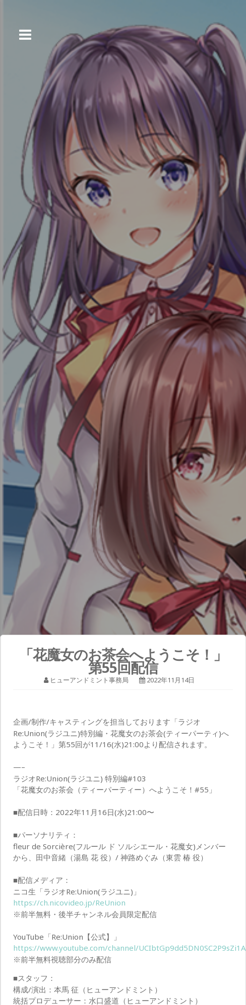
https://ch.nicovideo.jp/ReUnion (69, 902)
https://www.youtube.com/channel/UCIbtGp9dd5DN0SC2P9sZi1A (129, 948)
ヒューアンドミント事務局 (89, 679)
